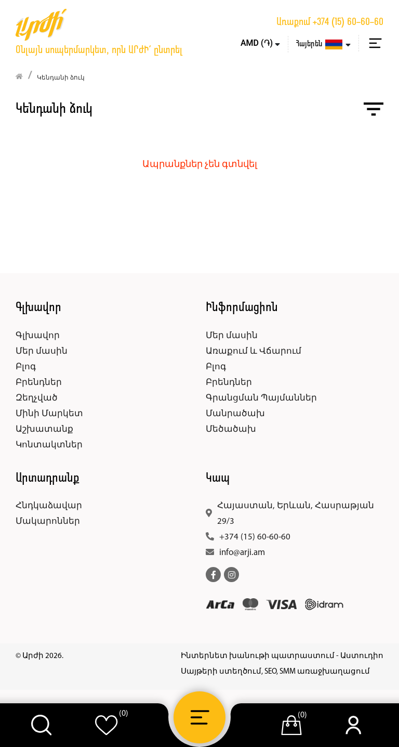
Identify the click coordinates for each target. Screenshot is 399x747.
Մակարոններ (48, 521)
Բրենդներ (39, 382)
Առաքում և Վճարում (253, 351)
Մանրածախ (235, 413)
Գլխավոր (38, 335)
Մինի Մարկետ (49, 413)
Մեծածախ (231, 429)
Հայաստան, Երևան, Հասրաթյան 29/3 (295, 513)
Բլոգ (26, 367)
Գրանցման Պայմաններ (261, 398)
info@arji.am (242, 552)
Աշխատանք (44, 429)
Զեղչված (37, 398)
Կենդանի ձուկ (61, 78)
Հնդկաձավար (49, 505)
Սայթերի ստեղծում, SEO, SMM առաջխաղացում (275, 672)
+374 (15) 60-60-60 (348, 22)
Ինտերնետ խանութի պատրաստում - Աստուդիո (282, 656)
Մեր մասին (42, 351)
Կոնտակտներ (49, 445)
